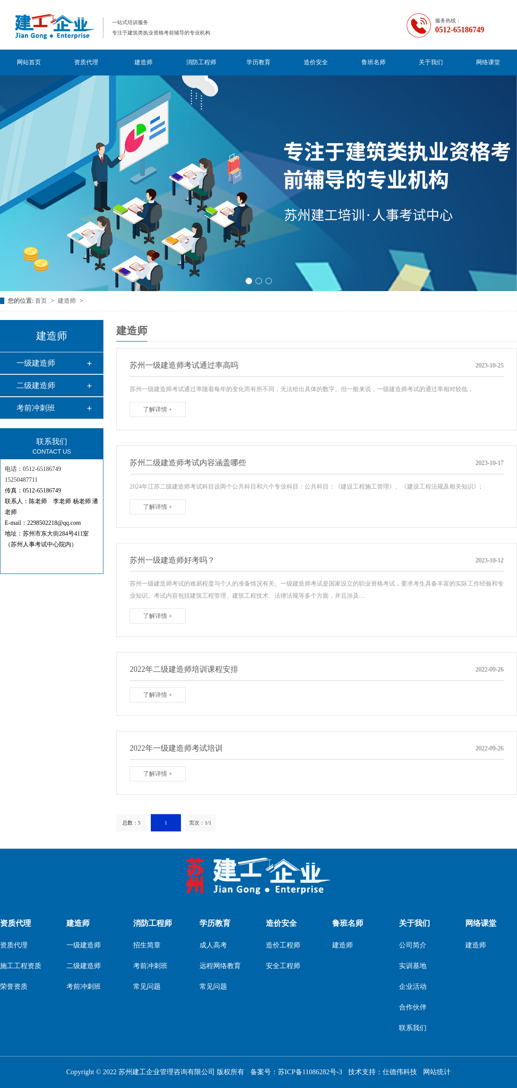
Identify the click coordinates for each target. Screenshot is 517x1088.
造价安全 (316, 62)
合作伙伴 (413, 1007)
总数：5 (131, 823)
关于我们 (431, 62)
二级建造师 (35, 385)
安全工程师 (283, 965)
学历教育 (258, 62)
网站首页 (29, 62)
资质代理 (86, 62)
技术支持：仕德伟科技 (382, 1071)
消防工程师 (201, 62)
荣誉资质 (14, 986)
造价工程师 (283, 945)
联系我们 (413, 1028)
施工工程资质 (20, 965)
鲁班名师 (373, 62)
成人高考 (213, 945)
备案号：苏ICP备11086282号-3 (296, 1071)
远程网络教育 (220, 965)
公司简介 (413, 945)
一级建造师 (35, 363)
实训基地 (413, 965)
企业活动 (413, 986)
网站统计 (437, 1071)
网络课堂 (488, 62)
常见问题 (147, 986)
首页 (42, 301)
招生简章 (147, 945)
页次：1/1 (200, 823)
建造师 (143, 62)
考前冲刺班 (35, 408)
